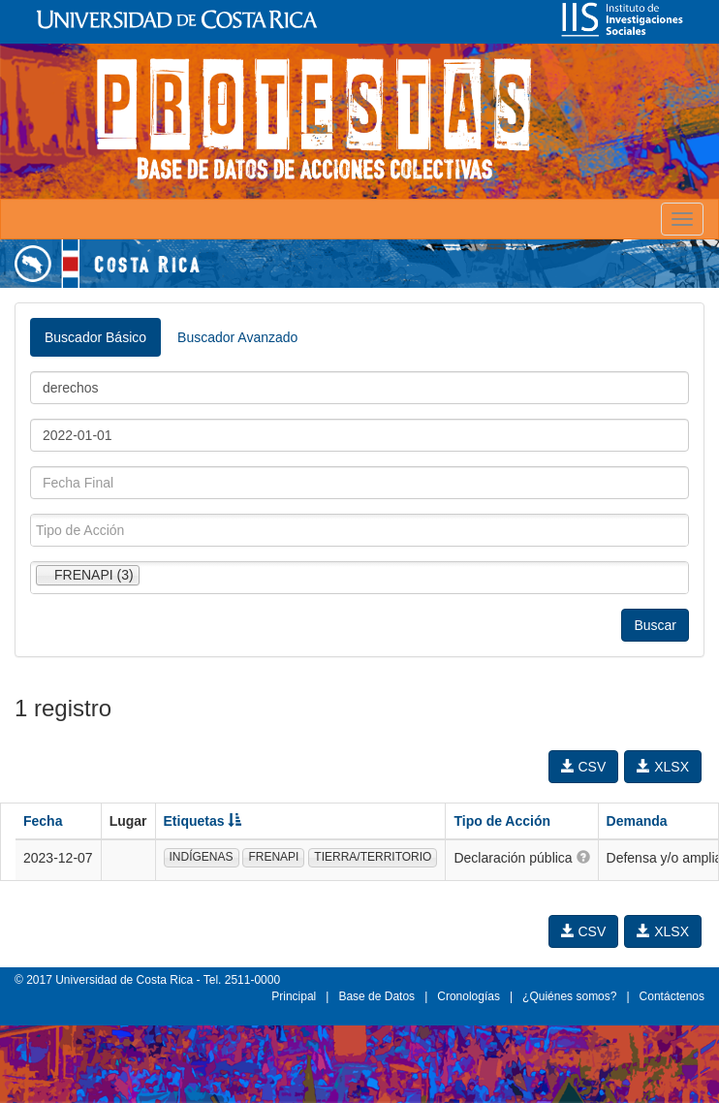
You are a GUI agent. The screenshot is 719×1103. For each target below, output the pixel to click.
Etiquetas (203, 821)
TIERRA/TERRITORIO (372, 857)
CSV (584, 766)
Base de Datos (376, 996)
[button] (583, 857)
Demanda (637, 821)
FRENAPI (273, 857)
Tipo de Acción (501, 821)
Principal (293, 996)
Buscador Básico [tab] (95, 337)
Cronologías (468, 996)
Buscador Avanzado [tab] (237, 337)
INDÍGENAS (202, 857)
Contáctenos (672, 996)
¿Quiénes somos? (569, 996)
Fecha (42, 821)
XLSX (663, 766)
